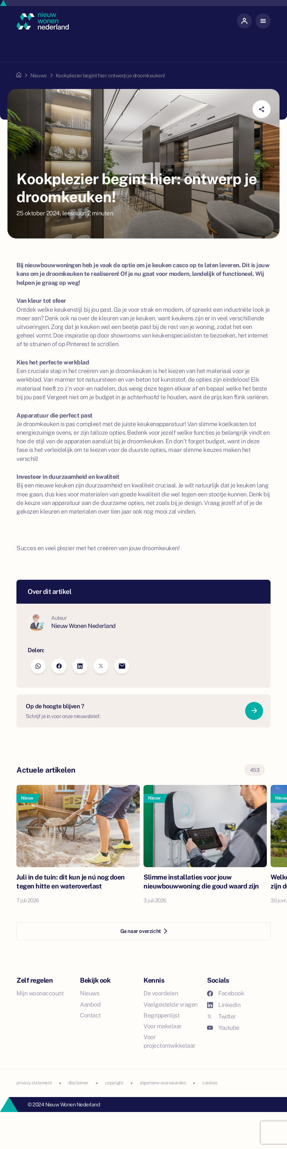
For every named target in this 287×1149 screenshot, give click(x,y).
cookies (209, 1082)
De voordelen (161, 993)
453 (255, 770)
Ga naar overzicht (143, 931)
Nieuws (38, 75)
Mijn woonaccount (40, 993)
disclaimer (78, 1082)
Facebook (225, 993)
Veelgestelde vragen (171, 1004)
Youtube (223, 1027)
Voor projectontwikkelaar (169, 1041)
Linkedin (223, 1004)
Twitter (221, 1016)
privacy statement (34, 1082)
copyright (114, 1082)
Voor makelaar (163, 1026)
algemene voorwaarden (163, 1082)
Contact (90, 1015)
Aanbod (90, 1004)
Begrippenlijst (161, 1015)
